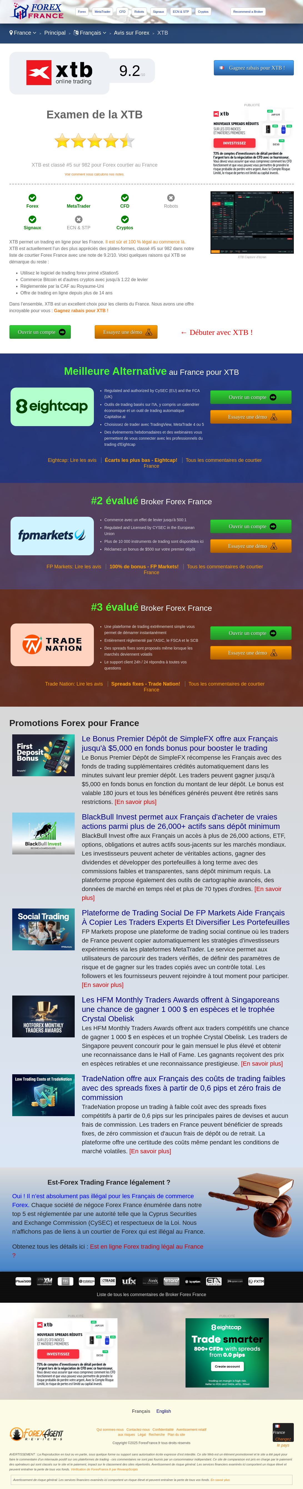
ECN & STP (181, 11)
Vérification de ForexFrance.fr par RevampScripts (104, 1469)
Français (90, 33)
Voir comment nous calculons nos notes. (94, 174)
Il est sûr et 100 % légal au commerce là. (145, 242)
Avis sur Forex (131, 33)
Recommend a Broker (248, 11)
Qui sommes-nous (110, 1430)
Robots (139, 11)
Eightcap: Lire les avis (72, 479)
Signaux (158, 11)
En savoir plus (220, 1480)
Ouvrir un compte (37, 332)
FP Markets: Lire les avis (74, 586)
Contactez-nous (138, 1430)
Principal (55, 33)
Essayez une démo (122, 332)
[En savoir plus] (135, 801)
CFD (122, 11)
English (163, 1411)
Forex (82, 11)
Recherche (157, 1435)
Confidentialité (163, 1430)
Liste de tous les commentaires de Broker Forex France (151, 1294)
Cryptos (203, 11)
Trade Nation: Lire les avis (74, 703)
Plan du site (176, 1435)
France (22, 33)
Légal (142, 1435)
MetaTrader (102, 11)
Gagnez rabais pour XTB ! (257, 68)
